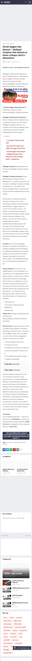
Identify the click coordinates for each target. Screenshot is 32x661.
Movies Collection (8, 643)
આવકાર (7, 2)
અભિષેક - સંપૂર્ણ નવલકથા (13, 573)
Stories (5, 618)
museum (25, 402)
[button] (2, 2)
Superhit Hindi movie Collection (8, 470)
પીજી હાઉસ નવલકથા (8, 627)
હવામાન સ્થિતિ (7, 640)
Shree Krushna (18, 643)
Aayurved (15, 630)
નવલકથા (11, 618)
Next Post (27, 535)
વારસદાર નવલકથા (7, 624)
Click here (16, 364)
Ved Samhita (13, 637)
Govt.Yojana (19, 618)
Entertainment (10, 43)
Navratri (6, 634)
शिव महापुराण (6, 650)
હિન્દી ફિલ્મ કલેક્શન (8, 653)
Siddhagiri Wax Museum (20, 442)
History (20, 634)
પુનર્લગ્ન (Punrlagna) (17, 595)
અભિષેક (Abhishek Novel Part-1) (20, 588)
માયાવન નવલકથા (7, 621)
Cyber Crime (15, 640)
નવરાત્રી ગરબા (13, 634)
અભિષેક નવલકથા (17, 624)
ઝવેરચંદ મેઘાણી (7, 630)
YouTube (5, 444)
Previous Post (5, 535)
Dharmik (6, 637)
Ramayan (6, 646)
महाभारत (12, 646)
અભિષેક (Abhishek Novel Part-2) (20, 603)
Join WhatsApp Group (22, 648)
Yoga (20, 637)
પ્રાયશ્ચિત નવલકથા (17, 621)
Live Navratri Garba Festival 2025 (22, 470)
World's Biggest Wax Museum (12, 79)
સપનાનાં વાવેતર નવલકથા (20, 627)
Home (4, 43)
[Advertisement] (16, 23)
